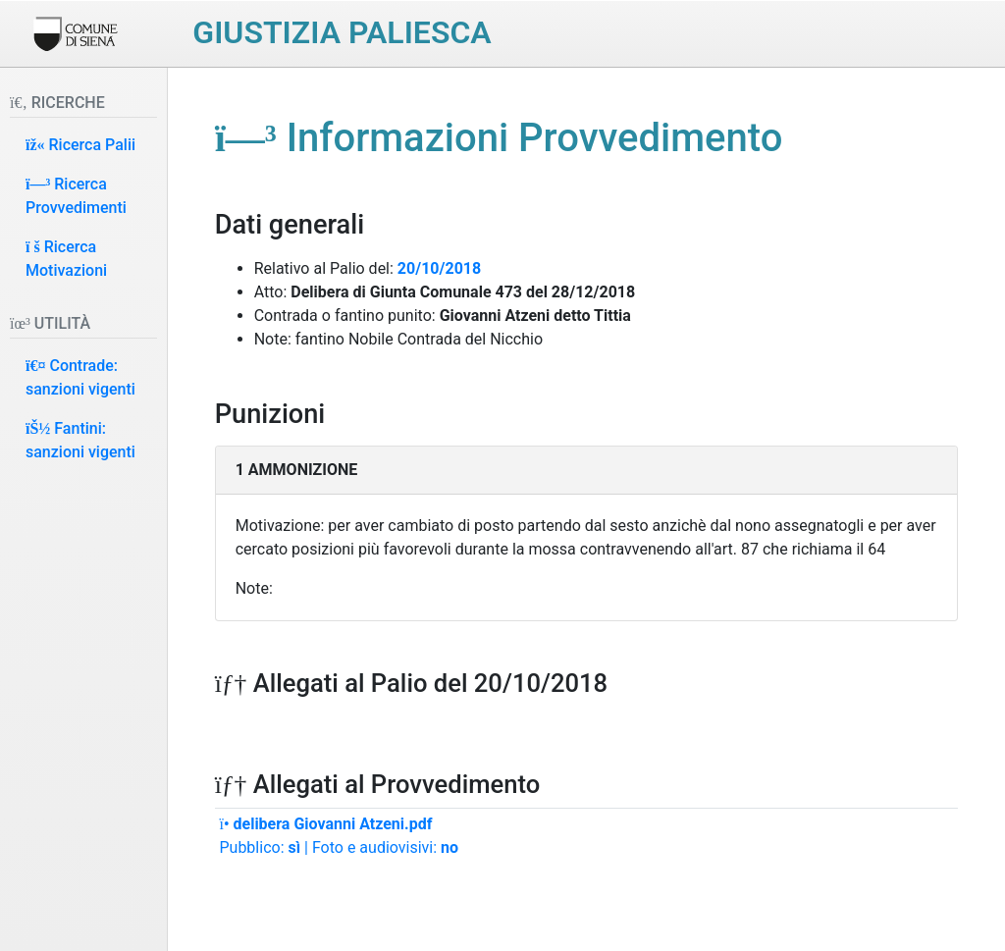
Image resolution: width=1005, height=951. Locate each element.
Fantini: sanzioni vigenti (80, 440)
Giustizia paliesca (341, 32)
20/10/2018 (439, 268)
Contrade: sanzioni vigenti (80, 377)
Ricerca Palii (80, 144)
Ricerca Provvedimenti (76, 196)
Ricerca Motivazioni (66, 259)
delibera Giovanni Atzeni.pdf (325, 824)
